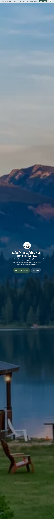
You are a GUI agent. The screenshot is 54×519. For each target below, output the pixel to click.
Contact (35, 1)
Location (20, 1)
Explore (15, 1)
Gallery (24, 1)
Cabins (10, 1)
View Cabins (36, 270)
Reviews (31, 1)
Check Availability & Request (21, 270)
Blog (27, 1)
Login (50, 1)
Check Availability (43, 1)
